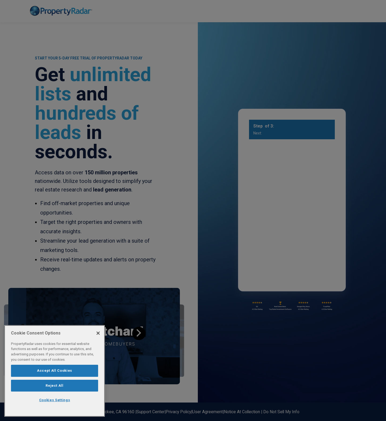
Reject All (55, 386)
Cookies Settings (54, 400)
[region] (54, 371)
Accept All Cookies (54, 371)
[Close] (98, 333)
